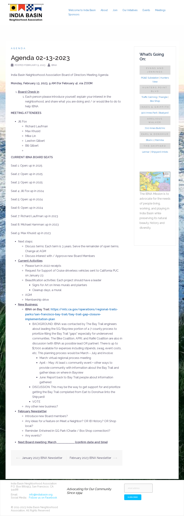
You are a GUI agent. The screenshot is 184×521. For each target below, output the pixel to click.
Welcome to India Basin (82, 10)
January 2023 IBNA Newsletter (42, 458)
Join (115, 10)
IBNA (54, 65)
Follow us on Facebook (43, 497)
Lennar (146, 152)
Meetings (160, 10)
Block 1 (149, 140)
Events (146, 10)
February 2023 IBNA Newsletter (90, 458)
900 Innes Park (149, 112)
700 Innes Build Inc (155, 128)
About (104, 10)
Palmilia (159, 140)
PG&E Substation (150, 77)
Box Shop (155, 101)
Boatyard (163, 112)
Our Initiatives (130, 10)
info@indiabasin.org (40, 494)
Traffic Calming (149, 97)
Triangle (163, 97)
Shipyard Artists (159, 152)
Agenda (18, 48)
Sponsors (73, 14)
